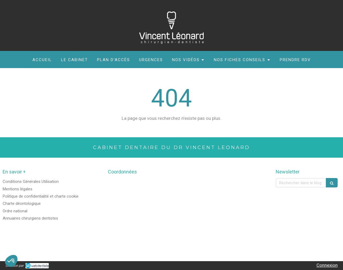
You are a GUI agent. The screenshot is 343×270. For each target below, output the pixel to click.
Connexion (327, 265)
